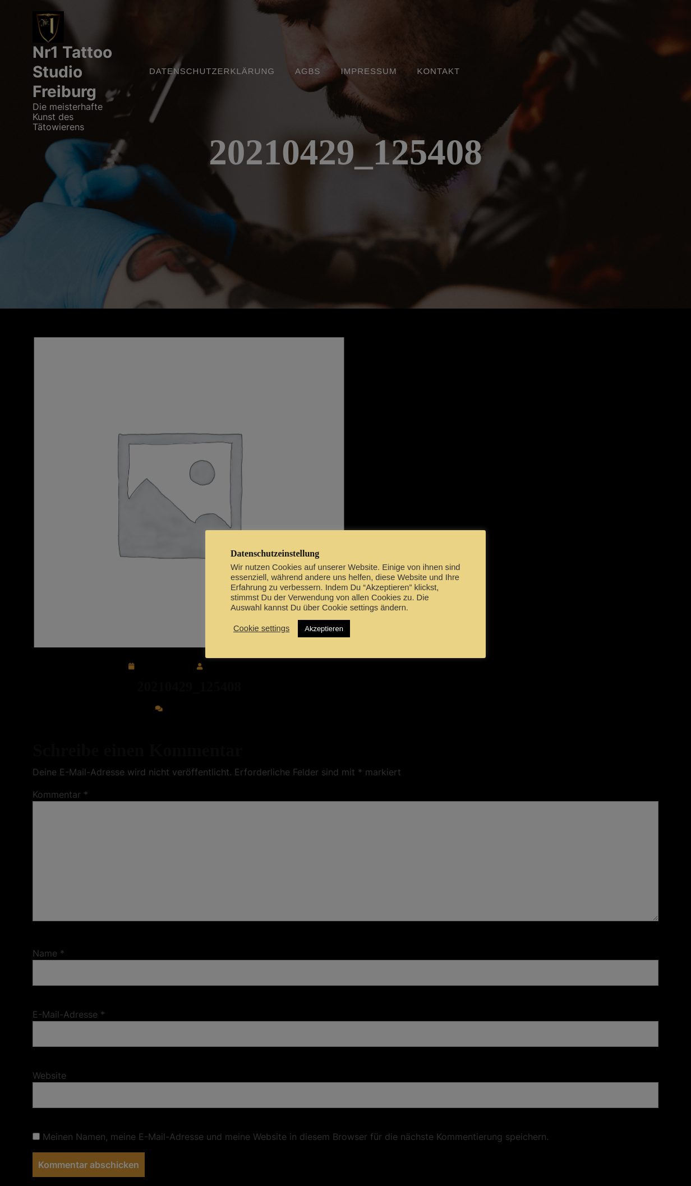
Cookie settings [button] (261, 628)
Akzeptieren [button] (324, 628)
